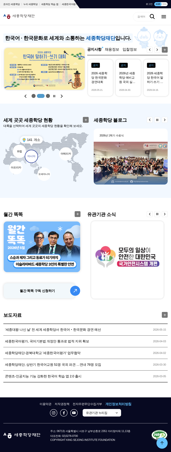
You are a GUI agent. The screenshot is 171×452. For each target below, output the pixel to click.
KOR (158, 4)
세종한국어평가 (70, 4)
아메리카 (66, 153)
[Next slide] (62, 96)
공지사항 (94, 49)
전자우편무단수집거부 (87, 404)
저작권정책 (62, 404)
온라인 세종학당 (11, 4)
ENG (164, 4)
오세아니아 (44, 174)
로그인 (149, 4)
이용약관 (45, 404)
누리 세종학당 (30, 4)
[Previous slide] (26, 96)
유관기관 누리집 (96, 413)
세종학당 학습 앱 (49, 4)
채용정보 (112, 49)
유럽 (19, 151)
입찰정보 (130, 49)
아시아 (31, 156)
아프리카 (16, 167)
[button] (34, 96)
